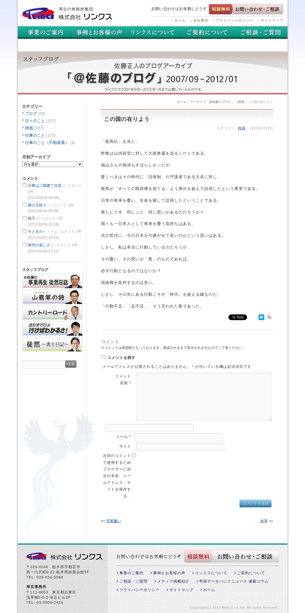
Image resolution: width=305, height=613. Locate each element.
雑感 (241, 101)
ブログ (31, 113)
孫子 (31, 218)
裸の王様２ (37, 205)
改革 (264, 521)
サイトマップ (272, 20)
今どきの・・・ (41, 231)
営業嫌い (113, 521)
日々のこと (35, 120)
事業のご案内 (45, 32)
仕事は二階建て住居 (44, 185)
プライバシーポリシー (234, 20)
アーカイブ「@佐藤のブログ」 (212, 101)
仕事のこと (35, 135)
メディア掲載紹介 (173, 581)
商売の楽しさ (39, 245)
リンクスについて (207, 32)
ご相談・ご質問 (45, 45)
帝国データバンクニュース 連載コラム (234, 581)
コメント (123, 376)
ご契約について (260, 32)
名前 (125, 383)
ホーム (180, 20)
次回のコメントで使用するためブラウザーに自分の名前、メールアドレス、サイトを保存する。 (117, 475)
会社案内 (200, 20)
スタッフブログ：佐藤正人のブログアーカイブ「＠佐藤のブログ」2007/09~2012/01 (152, 73)
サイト (125, 446)
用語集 (153, 32)
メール (123, 437)
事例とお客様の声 (99, 32)
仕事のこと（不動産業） (47, 142)
